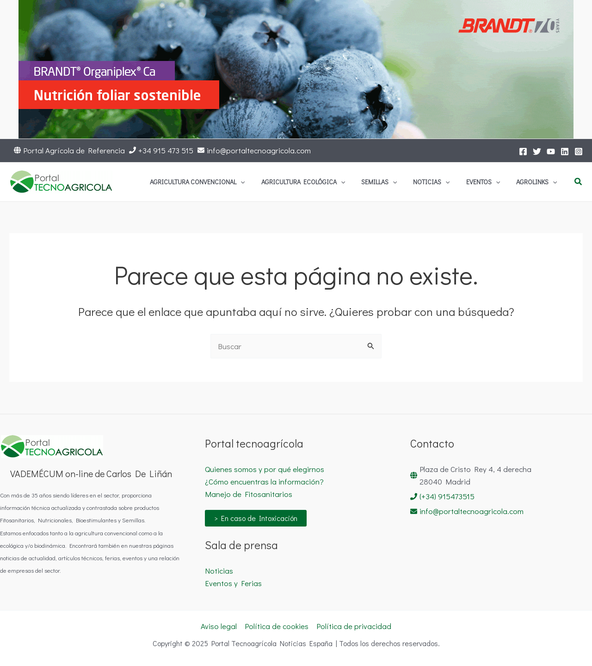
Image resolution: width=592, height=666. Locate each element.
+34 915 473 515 (165, 150)
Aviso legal (219, 626)
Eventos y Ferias (233, 583)
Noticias (219, 570)
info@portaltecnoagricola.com (259, 150)
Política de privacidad (353, 626)
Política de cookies (276, 626)
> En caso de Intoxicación (255, 518)
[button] (578, 182)
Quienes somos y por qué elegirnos (264, 469)
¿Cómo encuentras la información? (264, 481)
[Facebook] (523, 151)
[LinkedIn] (565, 151)
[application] (304, 182)
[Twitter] (537, 151)
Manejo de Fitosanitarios (248, 494)
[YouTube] (551, 151)
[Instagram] (578, 151)
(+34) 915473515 (447, 496)
